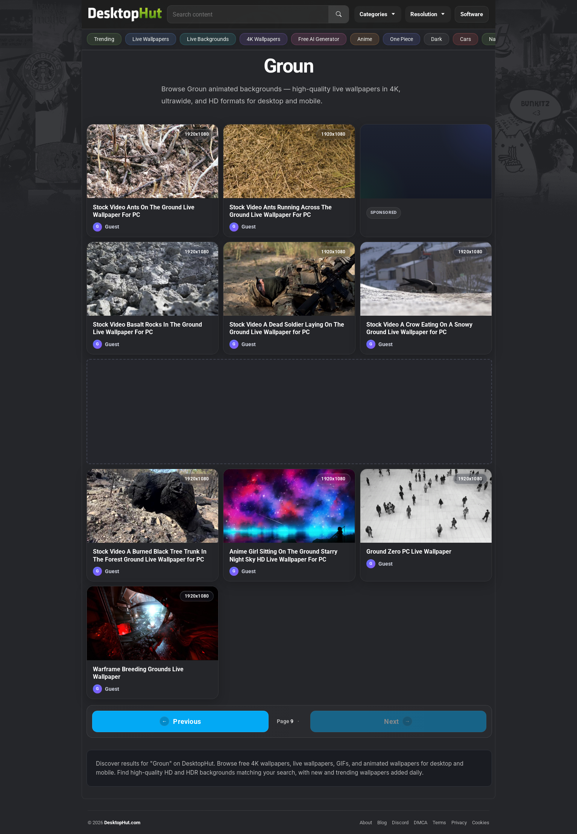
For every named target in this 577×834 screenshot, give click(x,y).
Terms (439, 822)
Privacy (459, 822)
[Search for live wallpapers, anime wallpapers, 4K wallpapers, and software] (247, 14)
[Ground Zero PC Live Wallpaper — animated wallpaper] (426, 525)
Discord (400, 822)
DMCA (420, 822)
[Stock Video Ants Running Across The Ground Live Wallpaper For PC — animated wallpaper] (289, 180)
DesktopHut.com (122, 822)
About (366, 822)
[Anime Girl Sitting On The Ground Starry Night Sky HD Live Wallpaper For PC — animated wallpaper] (289, 525)
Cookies (480, 822)
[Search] (338, 14)
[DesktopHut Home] (125, 14)
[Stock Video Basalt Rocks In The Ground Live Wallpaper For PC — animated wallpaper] (152, 298)
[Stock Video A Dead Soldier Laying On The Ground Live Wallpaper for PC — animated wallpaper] (289, 298)
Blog (382, 822)
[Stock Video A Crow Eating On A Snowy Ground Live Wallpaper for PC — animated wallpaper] (426, 298)
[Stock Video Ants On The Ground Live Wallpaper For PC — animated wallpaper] (152, 180)
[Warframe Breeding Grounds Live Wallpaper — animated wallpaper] (152, 642)
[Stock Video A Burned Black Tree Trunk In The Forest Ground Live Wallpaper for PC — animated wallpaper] (152, 525)
